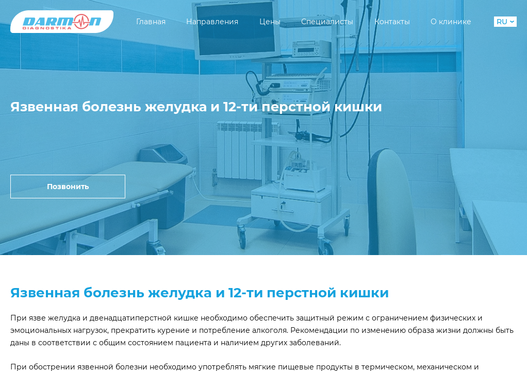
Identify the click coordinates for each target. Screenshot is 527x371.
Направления (212, 21)
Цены (270, 21)
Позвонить (68, 186)
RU (505, 21)
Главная (151, 21)
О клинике (451, 21)
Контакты (392, 21)
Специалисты (327, 21)
